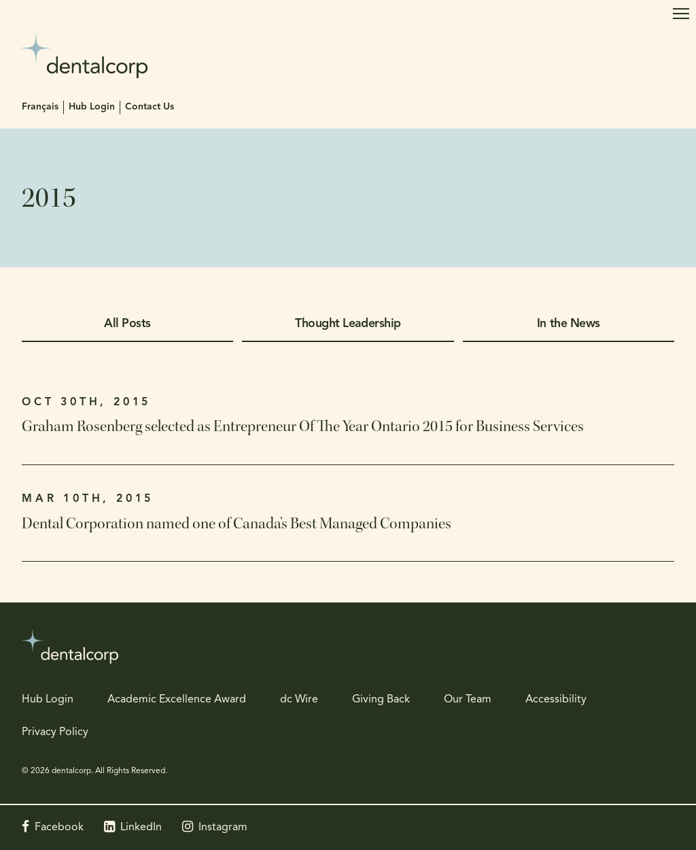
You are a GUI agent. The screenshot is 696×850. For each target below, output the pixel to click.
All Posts (127, 324)
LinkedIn (141, 827)
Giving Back (381, 699)
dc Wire (299, 699)
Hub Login (92, 107)
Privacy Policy (55, 732)
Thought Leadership (347, 324)
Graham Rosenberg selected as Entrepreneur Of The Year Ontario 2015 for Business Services (303, 426)
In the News (568, 324)
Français (40, 107)
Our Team (467, 699)
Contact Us (149, 107)
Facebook (59, 827)
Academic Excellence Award (176, 699)
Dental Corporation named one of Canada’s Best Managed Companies (236, 523)
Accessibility (556, 699)
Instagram (222, 827)
